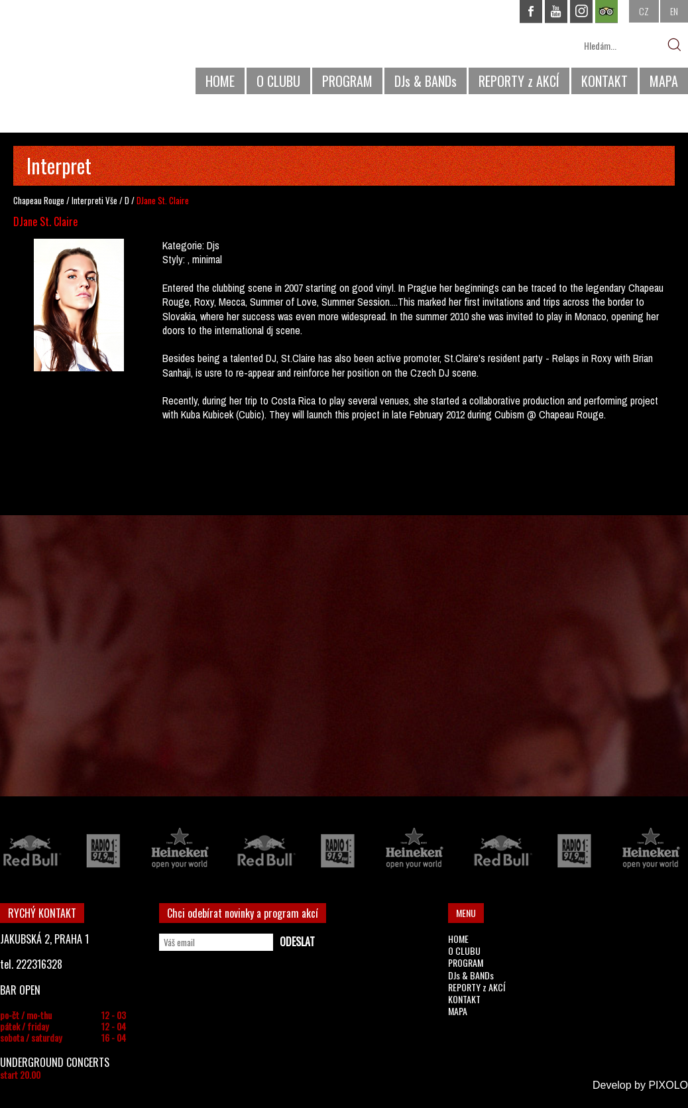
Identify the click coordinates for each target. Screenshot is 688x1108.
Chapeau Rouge (38, 200)
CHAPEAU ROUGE (72, 52)
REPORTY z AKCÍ (519, 81)
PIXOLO (668, 1085)
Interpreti (87, 200)
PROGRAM (347, 81)
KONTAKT (604, 81)
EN (674, 11)
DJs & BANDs (425, 81)
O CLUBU (278, 81)
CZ (644, 11)
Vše (111, 200)
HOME (220, 81)
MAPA (664, 81)
